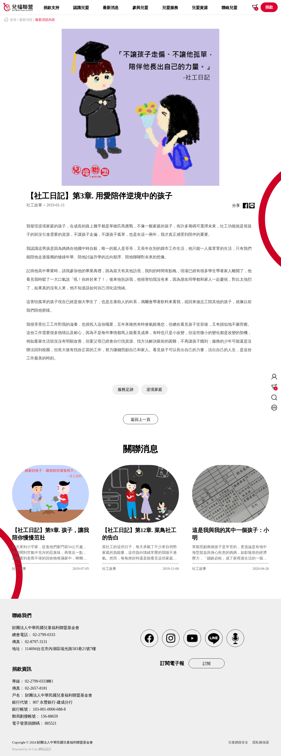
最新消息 (25, 19)
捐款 (269, 7)
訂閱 (207, 663)
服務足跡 (125, 389)
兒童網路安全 (238, 742)
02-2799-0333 (44, 635)
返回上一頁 (140, 419)
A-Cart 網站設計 (39, 749)
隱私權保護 (260, 742)
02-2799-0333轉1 (39, 681)
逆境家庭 (154, 389)
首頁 (13, 19)
